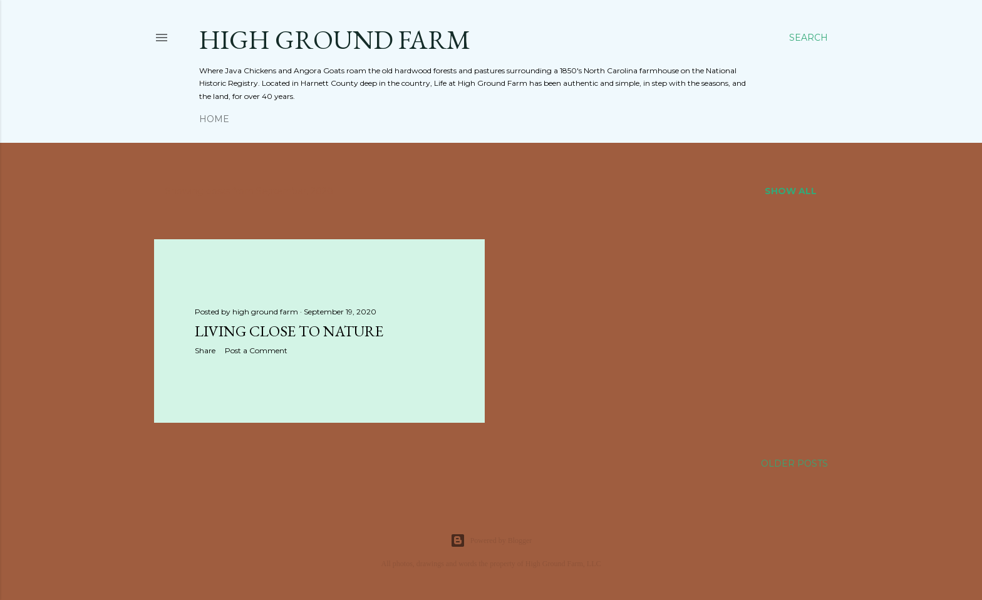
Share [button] (205, 350)
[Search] (808, 38)
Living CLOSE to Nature (289, 331)
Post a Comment (256, 350)
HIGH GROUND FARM (334, 40)
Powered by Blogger (491, 540)
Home (214, 119)
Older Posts (794, 463)
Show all (791, 191)
